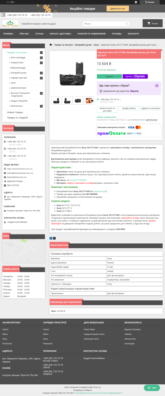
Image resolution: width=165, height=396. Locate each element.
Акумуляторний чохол (94, 334)
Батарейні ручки (83, 45)
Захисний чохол (91, 339)
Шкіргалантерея (18, 88)
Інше (13, 83)
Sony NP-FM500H (78, 180)
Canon (5, 329)
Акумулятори (17, 62)
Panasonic (7, 343)
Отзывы (117, 34)
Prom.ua (97, 387)
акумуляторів (100, 191)
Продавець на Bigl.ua (82, 390)
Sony (96, 45)
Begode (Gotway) (132, 329)
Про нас (24, 34)
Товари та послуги (63, 45)
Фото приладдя (18, 57)
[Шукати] (127, 23)
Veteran (128, 334)
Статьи (39, 34)
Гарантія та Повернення (91, 34)
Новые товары (15, 112)
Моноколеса (17, 106)
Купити (109, 76)
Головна (8, 34)
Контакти (133, 34)
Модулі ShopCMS (19, 101)
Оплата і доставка (60, 34)
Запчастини (130, 339)
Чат (152, 387)
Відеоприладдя (18, 68)
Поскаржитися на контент (86, 393)
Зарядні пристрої (19, 78)
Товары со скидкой (17, 117)
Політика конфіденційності (110, 393)
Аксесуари (129, 343)
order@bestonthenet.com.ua (20, 173)
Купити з (135, 76)
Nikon (5, 334)
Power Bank (89, 329)
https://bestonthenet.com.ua (19, 169)
